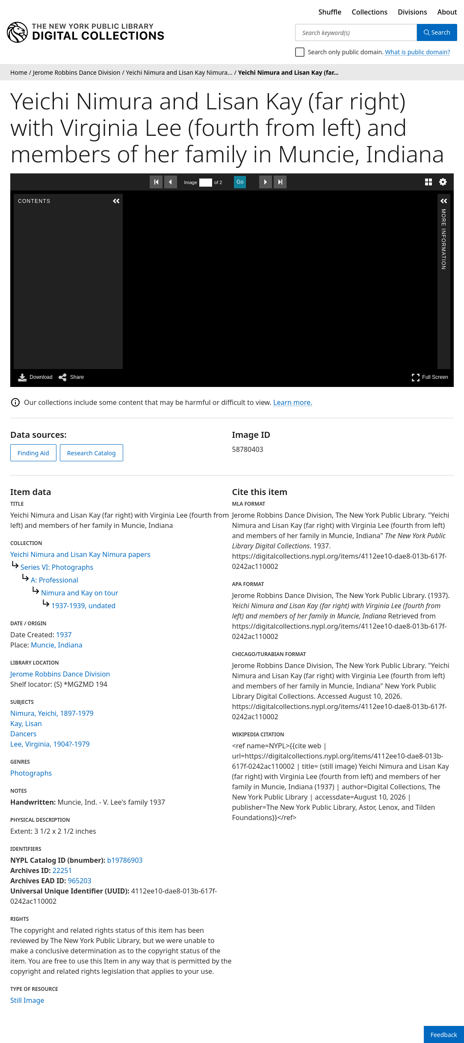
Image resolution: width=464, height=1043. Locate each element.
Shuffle (330, 12)
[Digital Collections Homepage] (85, 32)
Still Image (27, 1000)
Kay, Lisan (26, 723)
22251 (62, 870)
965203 (80, 880)
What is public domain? (417, 52)
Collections (370, 12)
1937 (64, 634)
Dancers (23, 733)
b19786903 (124, 860)
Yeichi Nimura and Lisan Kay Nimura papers (80, 554)
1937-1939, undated (83, 605)
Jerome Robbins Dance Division (60, 674)
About (447, 12)
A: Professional (54, 580)
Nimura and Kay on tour (79, 593)
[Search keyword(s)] (356, 32)
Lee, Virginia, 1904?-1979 (50, 744)
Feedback (444, 1035)
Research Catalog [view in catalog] (91, 453)
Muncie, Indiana (57, 645)
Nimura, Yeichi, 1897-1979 (52, 713)
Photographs (31, 773)
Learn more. (292, 402)
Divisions (412, 12)
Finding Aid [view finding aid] (33, 453)
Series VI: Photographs (57, 567)
